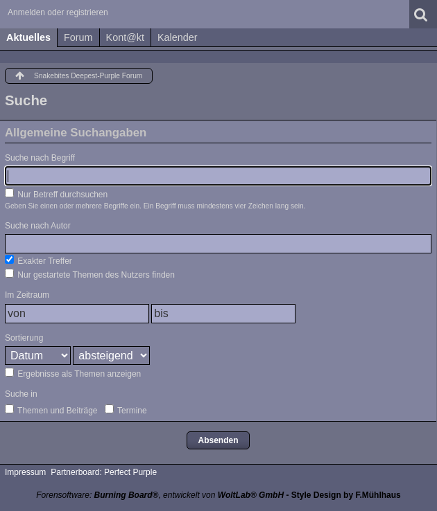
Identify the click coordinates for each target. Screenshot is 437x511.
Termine (126, 409)
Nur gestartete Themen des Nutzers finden (90, 274)
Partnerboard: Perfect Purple (104, 472)
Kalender (177, 37)
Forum (78, 37)
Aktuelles (28, 37)
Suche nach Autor (38, 226)
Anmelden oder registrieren (58, 12)
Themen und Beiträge (51, 409)
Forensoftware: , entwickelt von (160, 495)
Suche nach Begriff (40, 158)
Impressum (25, 472)
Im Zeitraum (27, 295)
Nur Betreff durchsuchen (56, 193)
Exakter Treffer (38, 260)
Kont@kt (125, 37)
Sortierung (24, 338)
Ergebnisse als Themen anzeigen (73, 373)
